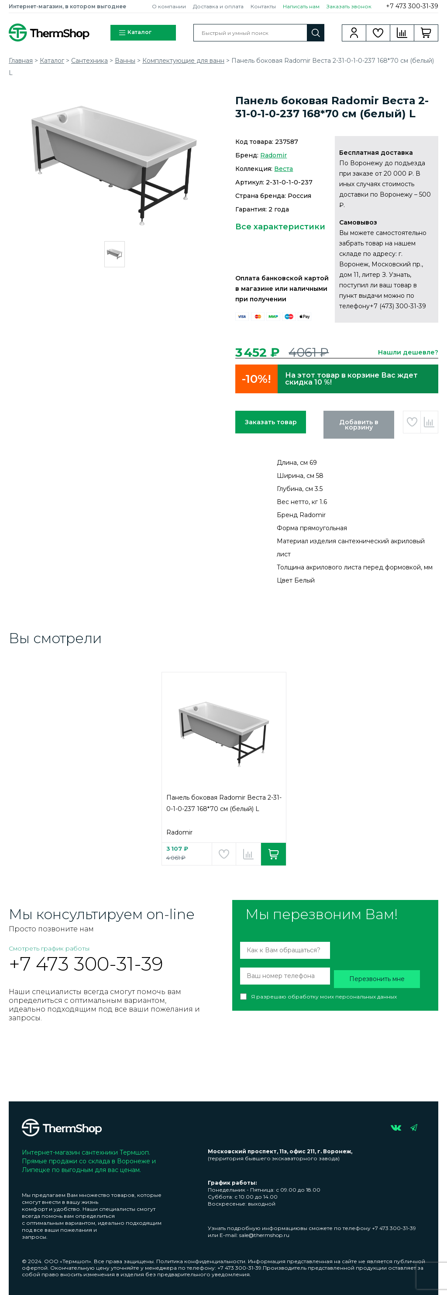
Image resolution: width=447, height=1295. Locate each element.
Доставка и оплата (218, 6)
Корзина (426, 32)
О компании (169, 6)
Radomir (273, 155)
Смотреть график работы (49, 948)
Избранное (378, 32)
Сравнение (402, 32)
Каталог (134, 33)
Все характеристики (280, 227)
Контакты (263, 6)
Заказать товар (271, 422)
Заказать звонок (349, 6)
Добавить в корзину (358, 424)
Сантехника (89, 61)
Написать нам (301, 6)
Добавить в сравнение (429, 422)
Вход (354, 32)
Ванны (125, 61)
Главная (21, 61)
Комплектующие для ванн (183, 61)
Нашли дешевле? (408, 352)
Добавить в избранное (411, 422)
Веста (283, 169)
